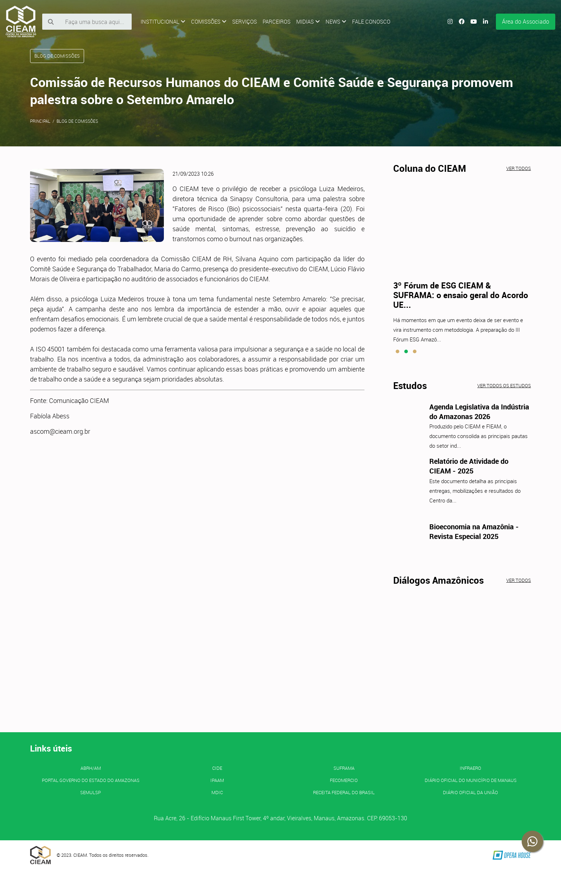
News (336, 21)
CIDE (217, 768)
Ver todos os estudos (504, 385)
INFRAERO (470, 768)
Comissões (208, 21)
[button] (397, 351)
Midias (308, 21)
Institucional (163, 21)
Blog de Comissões (77, 121)
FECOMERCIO (344, 780)
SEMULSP (90, 792)
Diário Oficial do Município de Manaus (471, 780)
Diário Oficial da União (470, 792)
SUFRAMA (344, 768)
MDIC (217, 792)
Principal (40, 121)
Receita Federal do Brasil (344, 792)
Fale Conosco (371, 21)
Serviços (244, 21)
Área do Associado (525, 21)
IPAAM (217, 780)
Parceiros (277, 21)
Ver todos (518, 168)
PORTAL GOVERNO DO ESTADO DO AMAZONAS (91, 780)
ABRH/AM (91, 768)
